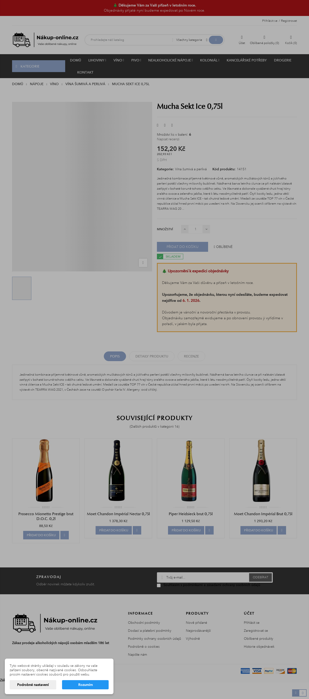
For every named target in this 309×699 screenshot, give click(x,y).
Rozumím (85, 685)
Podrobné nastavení (33, 685)
